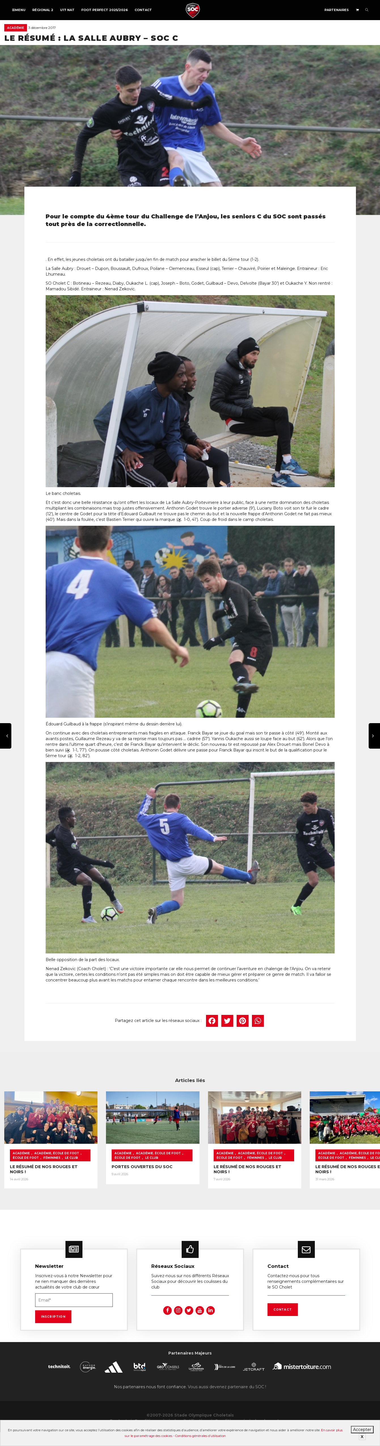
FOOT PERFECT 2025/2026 (104, 10)
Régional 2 (42, 10)
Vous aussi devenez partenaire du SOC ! (227, 1400)
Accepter (362, 1429)
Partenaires (336, 10)
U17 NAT (67, 10)
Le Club (40, 1172)
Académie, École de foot (56, 1167)
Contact (143, 10)
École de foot (97, 1167)
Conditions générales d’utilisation (200, 1436)
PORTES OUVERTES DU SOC (167, 1180)
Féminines (21, 1172)
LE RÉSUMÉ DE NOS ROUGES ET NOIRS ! (52, 1180)
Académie (15, 28)
